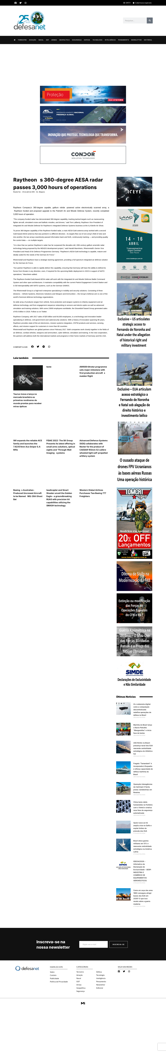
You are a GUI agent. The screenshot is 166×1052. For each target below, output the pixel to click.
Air (37, 192)
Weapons (42, 192)
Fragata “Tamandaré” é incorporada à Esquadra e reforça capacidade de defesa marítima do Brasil (143, 768)
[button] (32, 346)
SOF (47, 40)
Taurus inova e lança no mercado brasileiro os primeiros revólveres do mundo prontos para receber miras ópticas (27, 400)
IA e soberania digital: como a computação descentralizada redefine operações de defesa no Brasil (142, 709)
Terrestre (22, 40)
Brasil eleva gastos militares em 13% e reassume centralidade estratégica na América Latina (142, 846)
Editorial (148, 40)
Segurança (77, 40)
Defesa (87, 40)
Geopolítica (64, 40)
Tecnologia (98, 40)
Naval (41, 40)
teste (48, 367)
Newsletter (136, 40)
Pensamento (123, 40)
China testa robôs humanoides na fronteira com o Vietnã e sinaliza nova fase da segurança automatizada (142, 807)
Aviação (32, 40)
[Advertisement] (83, 62)
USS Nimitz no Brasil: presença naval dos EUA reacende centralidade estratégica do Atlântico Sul (143, 748)
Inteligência (110, 40)
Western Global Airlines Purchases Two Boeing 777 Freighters (92, 493)
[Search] (150, 20)
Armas (54, 40)
